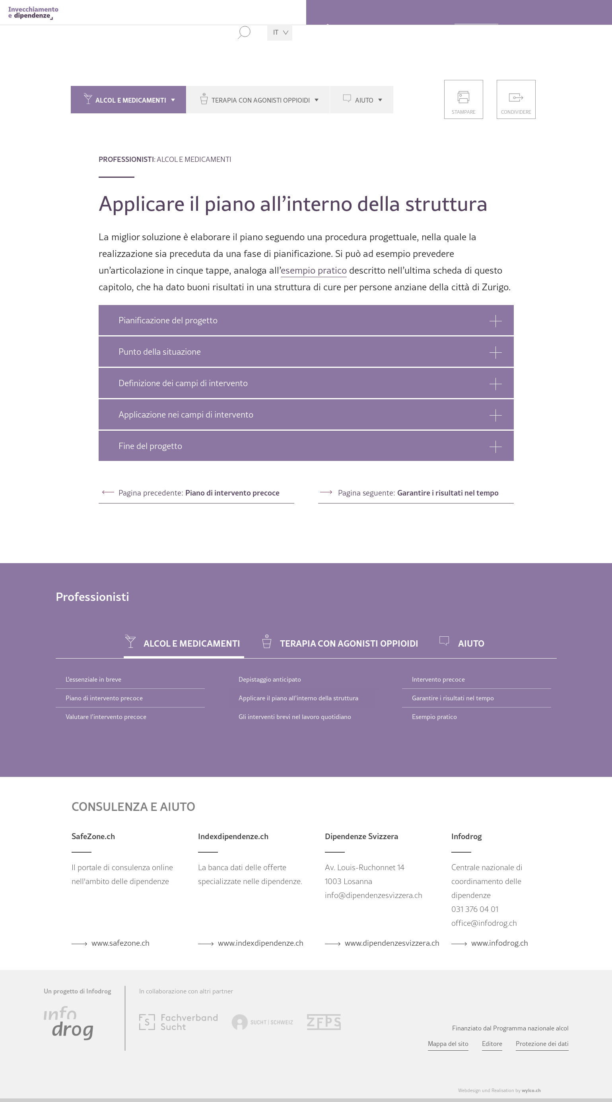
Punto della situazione (160, 352)
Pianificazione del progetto (168, 320)
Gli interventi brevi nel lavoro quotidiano (295, 716)
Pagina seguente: (418, 492)
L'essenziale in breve (93, 679)
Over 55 (363, 34)
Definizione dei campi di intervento (183, 383)
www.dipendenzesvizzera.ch (392, 942)
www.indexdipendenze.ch (260, 942)
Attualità (565, 34)
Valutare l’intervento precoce (106, 716)
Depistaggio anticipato (270, 679)
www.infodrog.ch (499, 942)
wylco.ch (531, 1090)
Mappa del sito (448, 1043)
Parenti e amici (415, 34)
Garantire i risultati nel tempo (453, 698)
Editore (492, 1043)
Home (327, 31)
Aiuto (364, 100)
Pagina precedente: (199, 492)
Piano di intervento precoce (104, 698)
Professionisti (476, 34)
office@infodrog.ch (484, 923)
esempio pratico (314, 270)
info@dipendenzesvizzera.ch (373, 895)
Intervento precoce (438, 679)
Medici (524, 34)
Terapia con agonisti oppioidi (261, 100)
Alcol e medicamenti (130, 100)
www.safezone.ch (120, 942)
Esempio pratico (434, 716)
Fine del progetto (150, 446)
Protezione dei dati (542, 1043)
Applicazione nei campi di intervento (186, 414)
